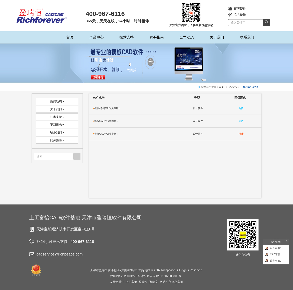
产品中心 (96, 37)
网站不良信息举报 (171, 282)
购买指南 (157, 37)
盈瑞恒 (143, 282)
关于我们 (217, 37)
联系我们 (247, 37)
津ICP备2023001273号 (125, 276)
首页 (70, 37)
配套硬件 (237, 8)
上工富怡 (131, 282)
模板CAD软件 (250, 87)
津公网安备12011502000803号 (161, 276)
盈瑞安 (153, 282)
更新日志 (57, 124)
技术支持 (127, 37)
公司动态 (187, 37)
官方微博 (237, 15)
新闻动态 (57, 101)
